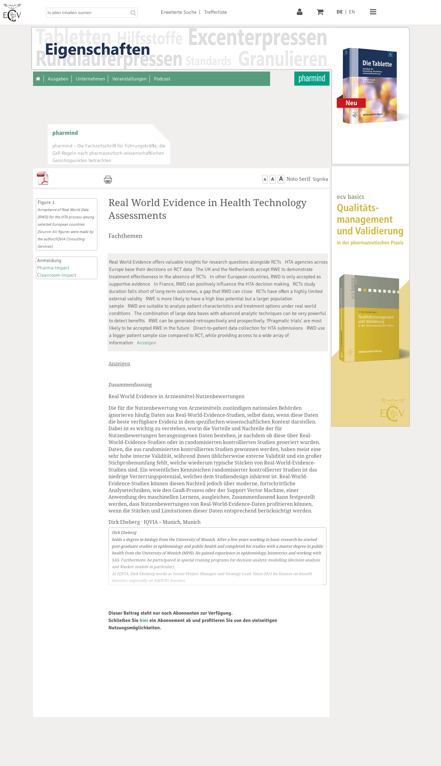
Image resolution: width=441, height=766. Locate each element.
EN (352, 12)
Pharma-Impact (53, 268)
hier (144, 620)
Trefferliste (215, 12)
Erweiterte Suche (179, 12)
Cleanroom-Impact (56, 275)
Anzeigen (146, 343)
